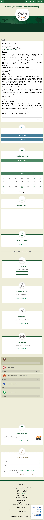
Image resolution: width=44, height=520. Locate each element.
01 (28, 176)
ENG (41, 1)
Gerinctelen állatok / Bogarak (9, 49)
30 (34, 187)
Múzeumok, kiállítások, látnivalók (14, 359)
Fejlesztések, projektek (12, 383)
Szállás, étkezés (11, 367)
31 (40, 187)
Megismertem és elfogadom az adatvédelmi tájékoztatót (20, 472)
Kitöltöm (21, 244)
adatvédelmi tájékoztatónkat (27, 470)
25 (3, 187)
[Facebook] (26, 1)
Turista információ (11, 392)
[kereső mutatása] (34, 1)
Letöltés (21, 440)
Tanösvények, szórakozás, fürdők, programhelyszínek (17, 375)
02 (34, 176)
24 (40, 184)
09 (34, 179)
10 (40, 179)
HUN (39, 1)
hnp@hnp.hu (24, 493)
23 (34, 184)
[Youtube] (30, 1)
